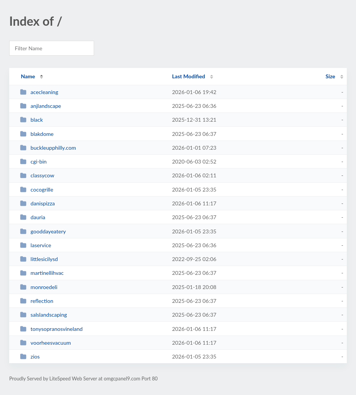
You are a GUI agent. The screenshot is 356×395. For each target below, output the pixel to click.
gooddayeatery (43, 231)
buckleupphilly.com (48, 147)
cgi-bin (33, 161)
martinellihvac (42, 272)
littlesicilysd (39, 259)
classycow (37, 175)
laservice (35, 245)
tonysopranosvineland (51, 329)
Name (28, 76)
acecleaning (39, 92)
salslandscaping (43, 314)
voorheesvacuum (45, 342)
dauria (32, 217)
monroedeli (38, 287)
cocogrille (36, 189)
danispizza (37, 203)
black (31, 119)
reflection (36, 300)
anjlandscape (40, 105)
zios (30, 356)
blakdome (36, 134)
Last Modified (188, 76)
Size (330, 76)
